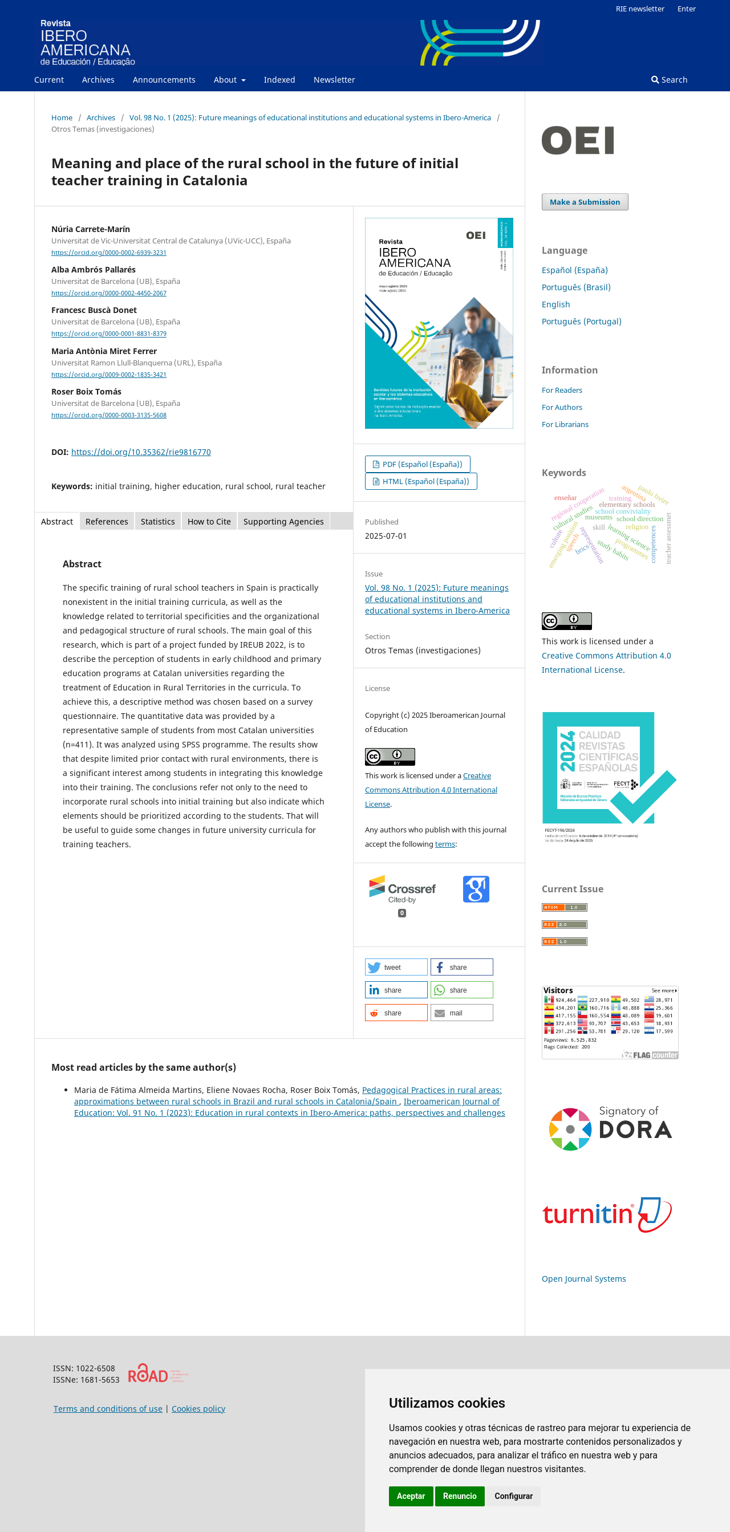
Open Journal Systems (584, 1278)
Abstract (57, 521)
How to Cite (209, 521)
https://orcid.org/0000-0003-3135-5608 (109, 415)
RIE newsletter (640, 8)
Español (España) (575, 270)
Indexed (279, 79)
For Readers (562, 390)
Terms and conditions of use (108, 1408)
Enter (687, 8)
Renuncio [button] (460, 1496)
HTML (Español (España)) (425, 481)
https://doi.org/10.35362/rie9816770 (141, 451)
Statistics (158, 521)
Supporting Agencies (284, 521)
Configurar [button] (513, 1496)
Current (49, 79)
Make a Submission (585, 202)
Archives (98, 79)
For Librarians (565, 424)
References (107, 521)
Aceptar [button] (411, 1496)
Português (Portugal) (582, 321)
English (556, 304)
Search (669, 79)
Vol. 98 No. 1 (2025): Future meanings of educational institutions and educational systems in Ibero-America (310, 117)
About (226, 79)
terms (445, 844)
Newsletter (334, 79)
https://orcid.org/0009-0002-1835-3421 (109, 375)
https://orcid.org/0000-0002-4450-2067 (109, 293)
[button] (396, 967)
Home (61, 117)
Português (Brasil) (576, 287)
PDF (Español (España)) (422, 464)
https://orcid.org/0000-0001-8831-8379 (109, 334)
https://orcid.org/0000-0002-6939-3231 (109, 253)
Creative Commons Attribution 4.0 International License (431, 789)
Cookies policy (198, 1408)
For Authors (562, 407)
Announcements (164, 79)
